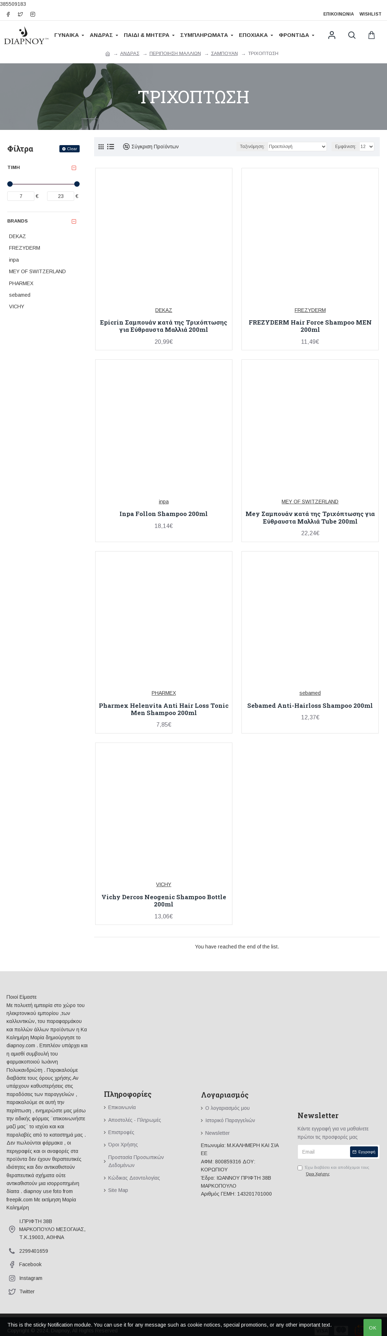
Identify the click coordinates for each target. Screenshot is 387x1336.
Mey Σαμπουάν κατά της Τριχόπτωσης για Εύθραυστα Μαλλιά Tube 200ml (310, 517)
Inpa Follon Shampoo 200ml (163, 513)
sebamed (310, 693)
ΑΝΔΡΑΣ (129, 53)
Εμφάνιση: (345, 146)
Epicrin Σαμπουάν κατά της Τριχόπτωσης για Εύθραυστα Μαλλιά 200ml (163, 326)
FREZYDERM (310, 310)
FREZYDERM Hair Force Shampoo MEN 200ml (310, 326)
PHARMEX (164, 693)
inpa (164, 501)
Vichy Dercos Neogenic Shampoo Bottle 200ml (163, 900)
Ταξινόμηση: (252, 146)
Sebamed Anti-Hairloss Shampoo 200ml (310, 705)
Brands (17, 221)
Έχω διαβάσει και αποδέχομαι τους (333, 1171)
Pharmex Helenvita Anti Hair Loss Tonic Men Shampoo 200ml (163, 709)
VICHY (163, 884)
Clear (72, 149)
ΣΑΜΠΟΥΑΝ (224, 53)
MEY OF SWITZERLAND (310, 501)
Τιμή (13, 167)
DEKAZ (163, 310)
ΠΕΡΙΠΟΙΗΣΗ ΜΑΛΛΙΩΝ (175, 53)
